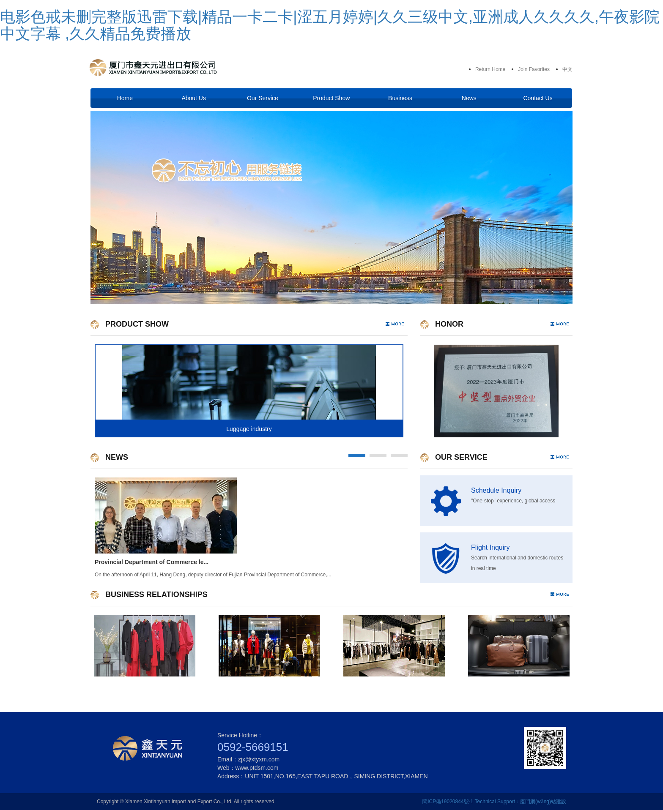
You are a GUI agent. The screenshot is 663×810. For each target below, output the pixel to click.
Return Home (490, 69)
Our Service (262, 98)
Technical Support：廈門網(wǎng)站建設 (520, 802)
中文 (567, 69)
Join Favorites (534, 69)
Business (400, 98)
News (469, 98)
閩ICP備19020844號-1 (447, 802)
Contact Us (537, 98)
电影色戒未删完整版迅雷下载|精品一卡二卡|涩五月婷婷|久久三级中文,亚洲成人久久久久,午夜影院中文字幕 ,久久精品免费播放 (330, 25)
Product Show (331, 98)
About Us (193, 98)
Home (125, 98)
